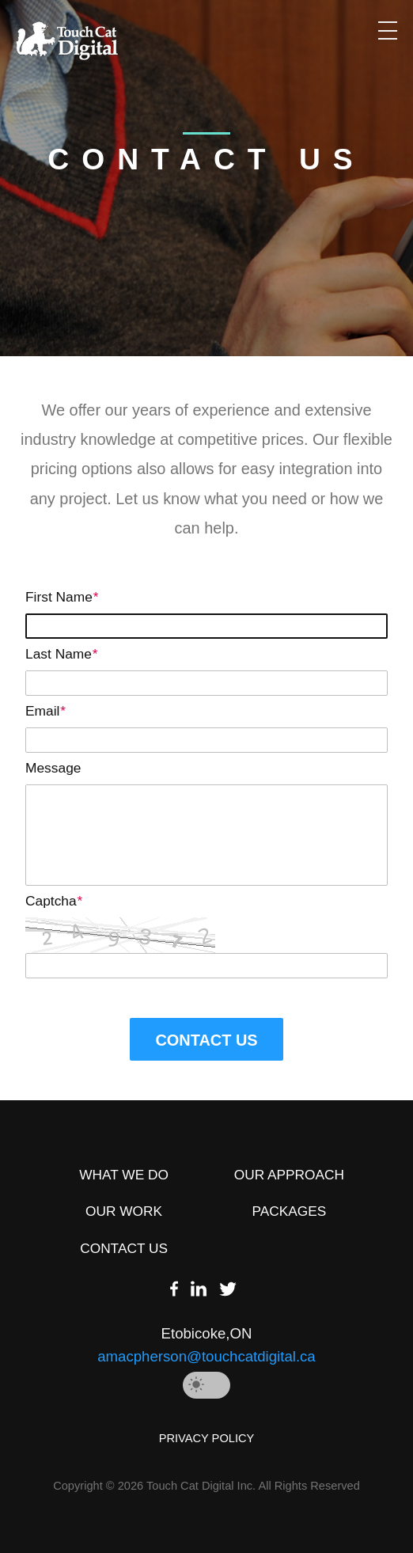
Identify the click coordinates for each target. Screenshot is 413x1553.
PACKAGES (289, 1211)
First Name (61, 597)
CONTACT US (124, 1248)
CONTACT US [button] (206, 1040)
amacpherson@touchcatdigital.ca (206, 1356)
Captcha (53, 901)
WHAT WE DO (124, 1175)
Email (45, 711)
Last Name (61, 654)
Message (53, 768)
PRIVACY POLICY (207, 1438)
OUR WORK (123, 1211)
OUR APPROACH (289, 1175)
